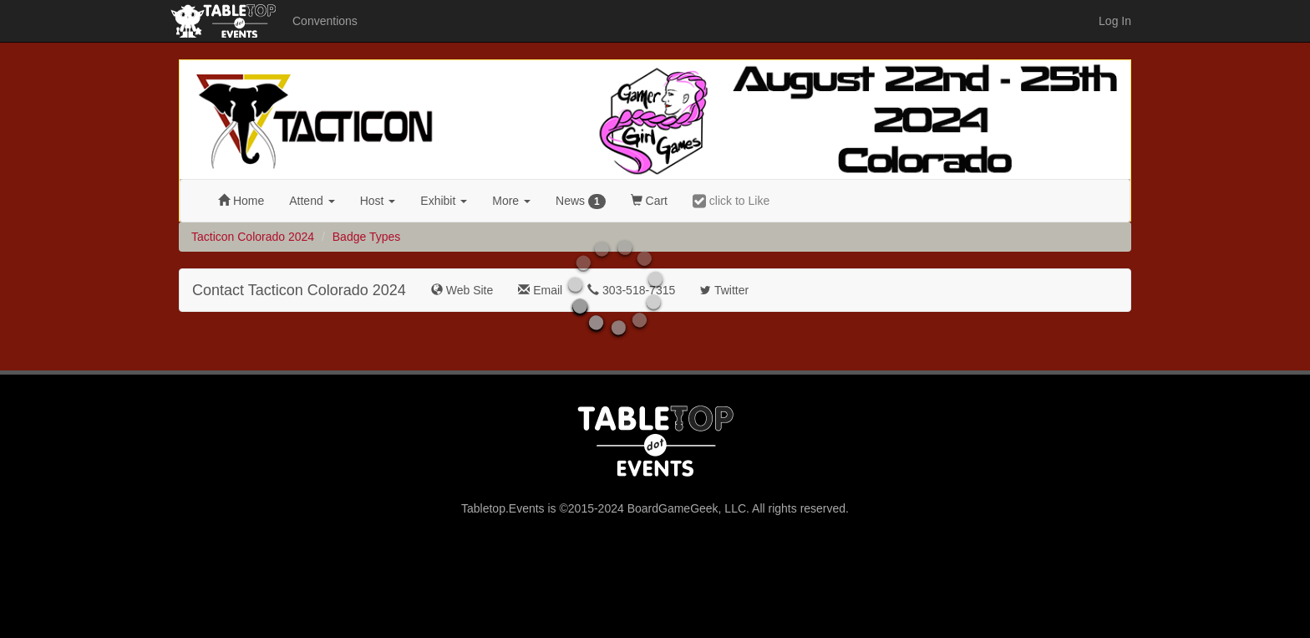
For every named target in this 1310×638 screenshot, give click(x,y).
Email (540, 290)
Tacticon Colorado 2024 (252, 236)
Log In (1115, 21)
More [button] (511, 200)
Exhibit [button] (443, 200)
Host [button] (378, 200)
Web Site (462, 290)
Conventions (325, 21)
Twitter (724, 290)
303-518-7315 (631, 290)
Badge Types (366, 236)
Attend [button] (311, 200)
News (581, 201)
